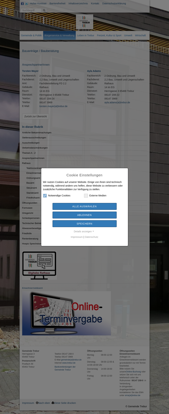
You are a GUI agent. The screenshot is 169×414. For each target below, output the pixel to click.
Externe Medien (95, 195)
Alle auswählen (84, 206)
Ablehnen (84, 215)
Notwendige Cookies (56, 195)
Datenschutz (91, 237)
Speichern (84, 223)
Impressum (77, 237)
